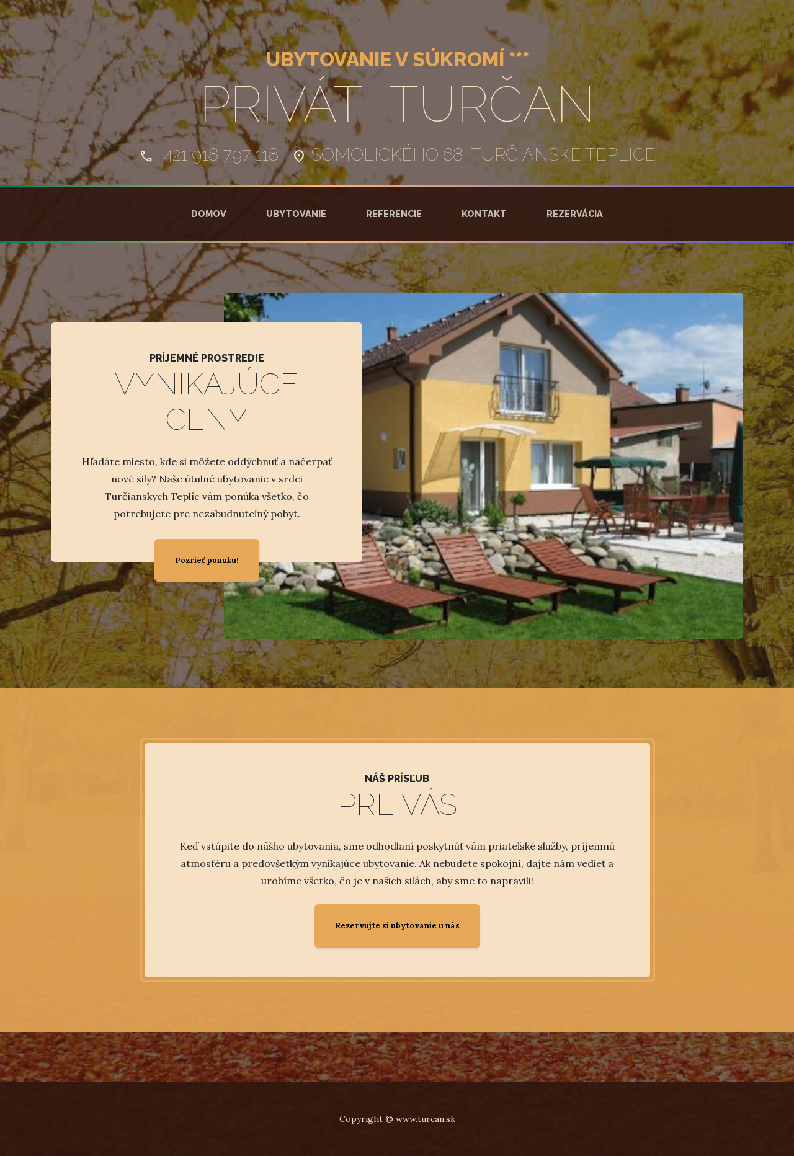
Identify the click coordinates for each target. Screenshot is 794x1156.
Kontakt (484, 213)
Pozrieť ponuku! (207, 560)
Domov (208, 213)
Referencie (394, 213)
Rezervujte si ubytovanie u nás (397, 925)
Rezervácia (574, 213)
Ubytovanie (296, 213)
